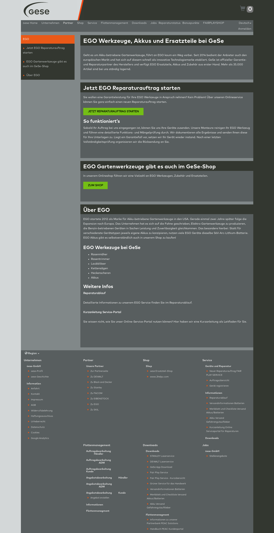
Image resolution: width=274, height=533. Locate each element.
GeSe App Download (159, 467)
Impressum (35, 400)
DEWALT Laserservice (160, 462)
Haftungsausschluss (40, 416)
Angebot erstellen (98, 498)
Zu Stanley (95, 388)
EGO (26, 39)
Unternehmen (50, 23)
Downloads (139, 23)
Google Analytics (38, 438)
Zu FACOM (95, 393)
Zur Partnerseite (98, 371)
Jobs (153, 23)
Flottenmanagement (114, 23)
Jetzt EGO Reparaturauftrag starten (44, 50)
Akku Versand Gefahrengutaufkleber (218, 420)
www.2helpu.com (158, 377)
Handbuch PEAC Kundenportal (165, 529)
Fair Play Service (157, 473)
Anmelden (244, 29)
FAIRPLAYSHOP (213, 23)
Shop (80, 23)
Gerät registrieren (218, 386)
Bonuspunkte (190, 23)
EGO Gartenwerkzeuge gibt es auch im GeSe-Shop (45, 64)
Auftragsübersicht (218, 380)
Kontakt (34, 394)
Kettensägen (99, 268)
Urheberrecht (36, 422)
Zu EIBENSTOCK (98, 399)
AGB (32, 405)
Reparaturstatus (169, 23)
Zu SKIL (93, 410)
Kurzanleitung (209, 321)
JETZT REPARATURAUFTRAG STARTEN (113, 111)
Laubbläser (98, 263)
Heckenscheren (101, 273)
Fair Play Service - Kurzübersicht (166, 478)
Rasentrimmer (100, 259)
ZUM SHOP (95, 185)
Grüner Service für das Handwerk (166, 484)
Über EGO (31, 75)
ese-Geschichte (38, 377)
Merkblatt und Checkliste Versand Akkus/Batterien (226, 411)
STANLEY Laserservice (160, 456)
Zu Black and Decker (100, 382)
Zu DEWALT (95, 377)
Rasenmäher (99, 254)
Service (92, 23)
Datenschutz (36, 427)
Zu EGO (93, 404)
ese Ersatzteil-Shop (160, 371)
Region (32, 353)
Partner (68, 23)
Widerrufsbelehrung (40, 411)
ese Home (30, 23)
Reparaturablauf (180, 302)
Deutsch (245, 23)
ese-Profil (35, 371)
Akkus (95, 277)
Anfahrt (34, 389)
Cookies (34, 433)
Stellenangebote (217, 456)
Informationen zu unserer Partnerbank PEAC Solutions (162, 521)
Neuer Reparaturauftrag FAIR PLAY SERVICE (223, 373)
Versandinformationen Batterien (225, 403)
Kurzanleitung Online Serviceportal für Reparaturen (222, 429)
